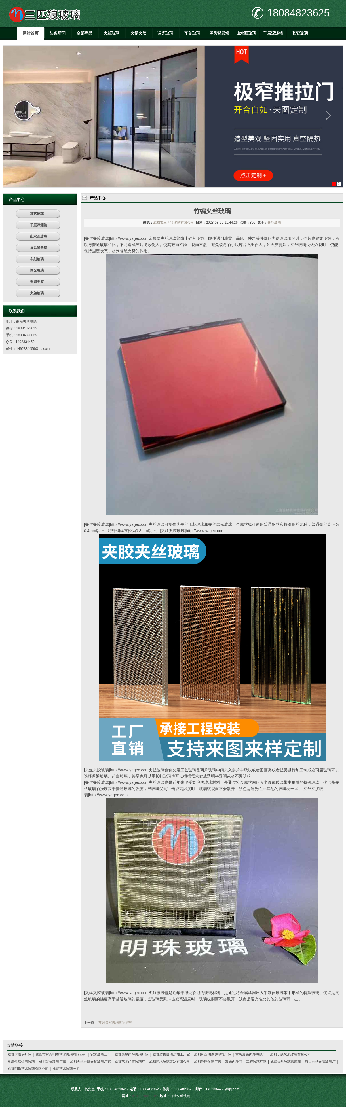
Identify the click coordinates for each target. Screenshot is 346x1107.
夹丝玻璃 (111, 33)
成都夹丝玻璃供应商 (285, 1062)
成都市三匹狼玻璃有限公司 (173, 223)
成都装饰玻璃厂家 (52, 1062)
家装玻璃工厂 (100, 1055)
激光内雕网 (233, 1062)
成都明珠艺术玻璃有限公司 (290, 1055)
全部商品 (84, 33)
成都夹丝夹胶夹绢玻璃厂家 (90, 1062)
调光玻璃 (165, 33)
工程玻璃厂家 (256, 1062)
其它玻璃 (300, 33)
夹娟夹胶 (138, 33)
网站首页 (31, 33)
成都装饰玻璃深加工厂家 (171, 1055)
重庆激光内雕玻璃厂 (250, 1055)
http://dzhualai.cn (145, 1096)
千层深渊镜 (273, 33)
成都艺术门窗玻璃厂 (130, 1062)
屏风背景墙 (219, 33)
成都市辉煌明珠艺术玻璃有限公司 (61, 1055)
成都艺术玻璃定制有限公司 (169, 1062)
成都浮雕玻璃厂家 (207, 1062)
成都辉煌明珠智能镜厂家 (212, 1055)
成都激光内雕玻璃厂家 (132, 1055)
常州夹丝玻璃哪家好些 (115, 1023)
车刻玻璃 (192, 33)
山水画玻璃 (246, 33)
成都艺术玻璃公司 (66, 1069)
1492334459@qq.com (33, 349)
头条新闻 (58, 33)
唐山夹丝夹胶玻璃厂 (320, 1062)
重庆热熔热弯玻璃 (21, 1062)
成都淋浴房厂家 (19, 1055)
